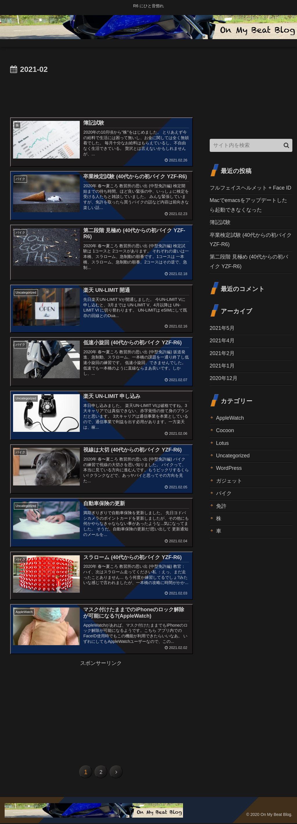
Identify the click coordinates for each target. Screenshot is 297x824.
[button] (286, 145)
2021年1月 (222, 366)
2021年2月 (222, 353)
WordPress (229, 468)
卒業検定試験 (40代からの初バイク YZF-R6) (251, 239)
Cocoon (225, 430)
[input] (251, 145)
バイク (224, 493)
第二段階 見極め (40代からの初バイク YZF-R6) (249, 261)
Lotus (222, 443)
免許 (221, 506)
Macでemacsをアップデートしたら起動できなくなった (248, 204)
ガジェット (229, 481)
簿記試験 (220, 222)
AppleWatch (230, 418)
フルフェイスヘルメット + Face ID (250, 188)
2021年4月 (222, 340)
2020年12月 (224, 378)
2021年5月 (222, 328)
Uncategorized (233, 456)
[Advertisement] (101, 93)
